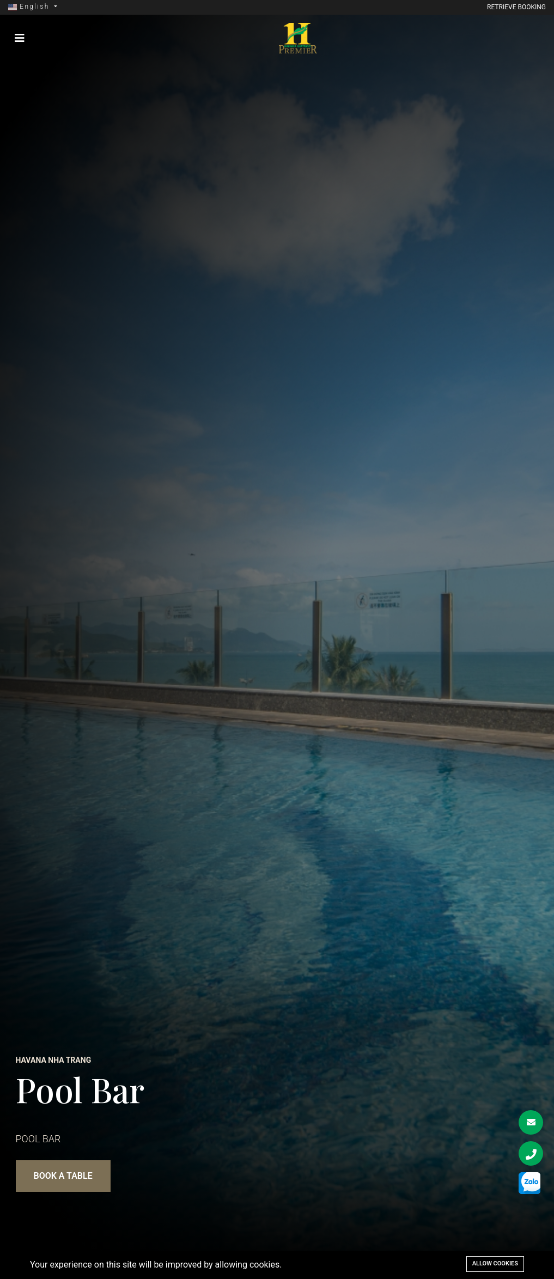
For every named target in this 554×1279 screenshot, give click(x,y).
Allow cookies (495, 1263)
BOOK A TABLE (63, 1176)
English (30, 6)
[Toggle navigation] (19, 38)
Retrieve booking (516, 7)
